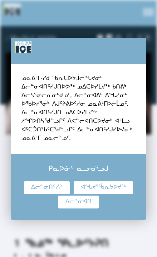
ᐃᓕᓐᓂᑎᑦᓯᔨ (47, 188)
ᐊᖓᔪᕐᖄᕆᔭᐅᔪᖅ (103, 188)
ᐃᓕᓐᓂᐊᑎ (78, 202)
